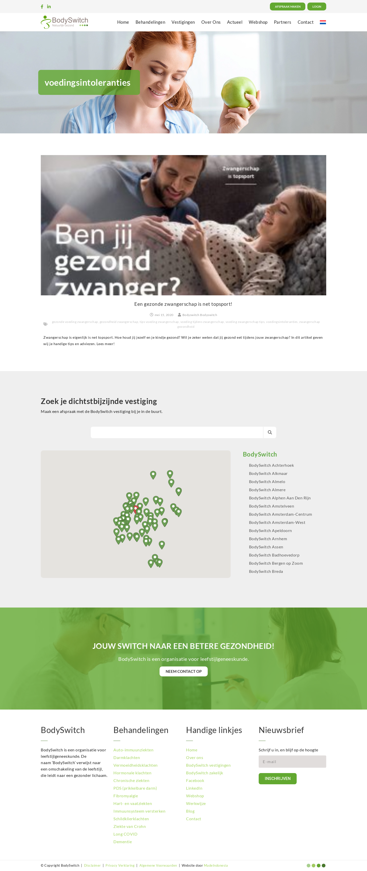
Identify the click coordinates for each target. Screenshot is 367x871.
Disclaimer (92, 865)
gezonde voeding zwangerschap (75, 322)
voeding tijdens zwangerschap (202, 322)
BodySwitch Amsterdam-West (277, 522)
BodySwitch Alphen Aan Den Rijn (280, 497)
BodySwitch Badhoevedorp (274, 554)
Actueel (235, 22)
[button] (165, 522)
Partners (282, 22)
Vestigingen (183, 22)
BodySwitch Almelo (267, 481)
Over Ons (211, 22)
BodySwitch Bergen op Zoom (276, 563)
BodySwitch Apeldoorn (271, 530)
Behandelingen (150, 22)
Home (123, 22)
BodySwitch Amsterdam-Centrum (280, 514)
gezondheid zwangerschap (119, 322)
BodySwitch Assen (266, 546)
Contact (306, 22)
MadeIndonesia (216, 865)
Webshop (258, 22)
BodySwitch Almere (267, 489)
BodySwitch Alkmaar (268, 473)
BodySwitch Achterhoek (271, 465)
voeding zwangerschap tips (245, 322)
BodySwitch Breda (266, 571)
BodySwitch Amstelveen (271, 505)
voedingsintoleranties (282, 322)
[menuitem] (323, 22)
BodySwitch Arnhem (268, 538)
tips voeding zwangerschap (159, 322)
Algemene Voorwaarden (158, 865)
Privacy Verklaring (120, 865)
